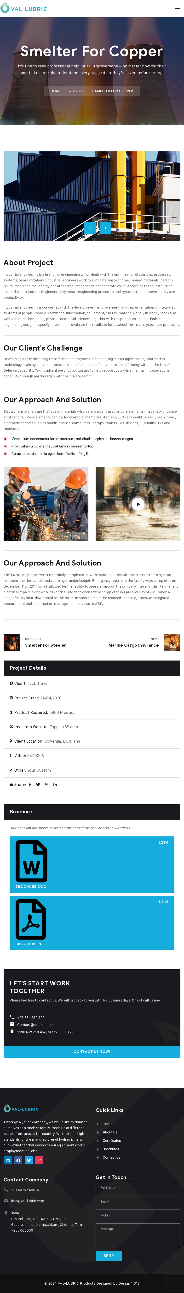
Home (56, 91)
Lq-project (78, 91)
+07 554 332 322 (30, 1018)
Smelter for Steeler (45, 645)
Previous (90, 228)
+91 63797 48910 (25, 1189)
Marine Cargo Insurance (134, 645)
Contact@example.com (36, 1025)
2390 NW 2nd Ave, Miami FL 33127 (45, 1032)
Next (105, 228)
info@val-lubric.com (27, 1200)
